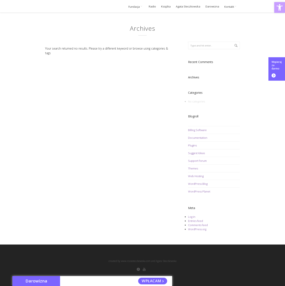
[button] (279, 7)
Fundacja (136, 7)
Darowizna (212, 6)
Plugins (192, 145)
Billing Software (197, 130)
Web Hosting (196, 176)
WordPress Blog (198, 184)
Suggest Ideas (196, 153)
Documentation (197, 138)
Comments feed (198, 225)
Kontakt (231, 7)
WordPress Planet (199, 191)
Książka (166, 6)
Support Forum (197, 161)
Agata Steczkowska (188, 6)
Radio (152, 6)
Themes (193, 168)
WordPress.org (197, 229)
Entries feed (195, 221)
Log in (191, 217)
